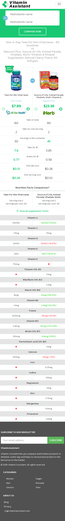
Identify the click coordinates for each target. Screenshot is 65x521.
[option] (16, 108)
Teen (38, 487)
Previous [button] (3, 108)
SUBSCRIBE (55, 440)
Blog (6, 502)
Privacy (7, 506)
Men (8, 483)
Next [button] (28, 108)
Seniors (10, 487)
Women (10, 478)
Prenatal (40, 483)
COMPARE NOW (32, 31)
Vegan (39, 478)
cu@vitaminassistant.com (17, 511)
